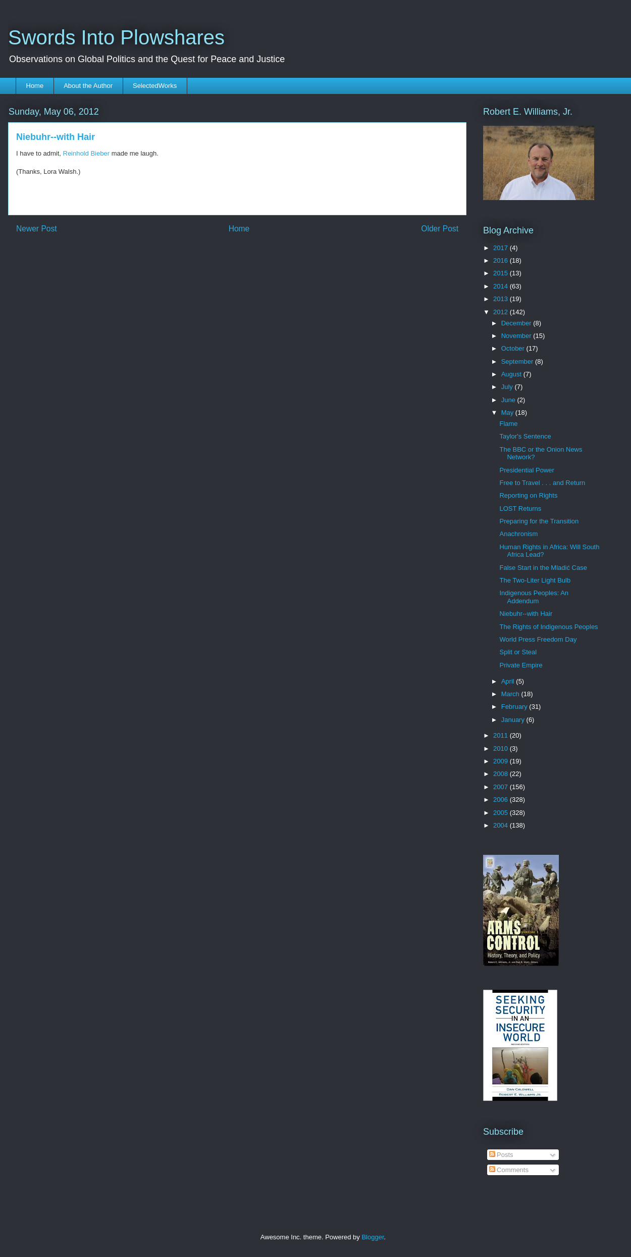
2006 (501, 799)
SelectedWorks (155, 85)
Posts (501, 1154)
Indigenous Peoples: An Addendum (533, 597)
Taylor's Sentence (525, 436)
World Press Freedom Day (537, 639)
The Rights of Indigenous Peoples (548, 627)
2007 (501, 787)
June (509, 400)
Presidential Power (526, 470)
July (508, 387)
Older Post (439, 228)
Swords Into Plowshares (116, 37)
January (514, 719)
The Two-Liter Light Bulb (534, 580)
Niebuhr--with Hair (525, 613)
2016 (501, 260)
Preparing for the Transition (539, 521)
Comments (509, 1170)
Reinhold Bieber (86, 153)
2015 (501, 273)
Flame (508, 423)
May (508, 412)
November (517, 336)
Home (35, 85)
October (514, 348)
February (515, 706)
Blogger (372, 1237)
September (518, 361)
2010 (501, 748)
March (511, 694)
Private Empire (520, 665)
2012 (501, 312)
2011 (501, 735)
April (508, 681)
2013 (501, 299)
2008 (501, 774)
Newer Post (36, 228)
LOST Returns (520, 508)
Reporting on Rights (528, 495)
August (512, 374)
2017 (501, 248)
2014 (501, 286)
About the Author (88, 85)
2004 (501, 825)
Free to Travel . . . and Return (542, 483)
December (517, 323)
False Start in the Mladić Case (543, 567)
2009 (501, 761)
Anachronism (518, 534)
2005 (501, 812)
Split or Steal (518, 652)
